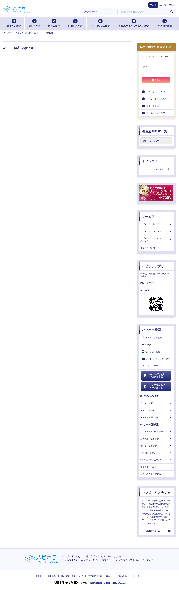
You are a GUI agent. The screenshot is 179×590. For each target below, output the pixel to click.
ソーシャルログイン (155, 92)
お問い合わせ (137, 576)
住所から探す (14, 23)
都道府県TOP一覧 (154, 131)
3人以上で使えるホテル (156, 460)
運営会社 (39, 576)
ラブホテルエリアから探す (156, 358)
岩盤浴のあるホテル (156, 446)
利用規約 (52, 576)
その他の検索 (165, 23)
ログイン (156, 80)
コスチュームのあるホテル (156, 431)
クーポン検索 (156, 403)
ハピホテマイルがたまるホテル (154, 386)
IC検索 (146, 344)
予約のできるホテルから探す (134, 23)
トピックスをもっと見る (160, 169)
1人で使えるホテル (156, 453)
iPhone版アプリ (156, 283)
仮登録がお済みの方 (155, 113)
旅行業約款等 (121, 576)
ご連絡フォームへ (154, 531)
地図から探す (75, 23)
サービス (148, 216)
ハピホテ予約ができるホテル (153, 376)
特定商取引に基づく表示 (99, 576)
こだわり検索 (150, 366)
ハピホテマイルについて (156, 231)
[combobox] (143, 11)
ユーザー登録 (166, 4)
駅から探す (34, 23)
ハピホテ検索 (151, 330)
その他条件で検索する (156, 474)
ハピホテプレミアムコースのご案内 (156, 239)
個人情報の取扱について (72, 576)
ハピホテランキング (156, 224)
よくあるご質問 (156, 248)
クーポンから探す (100, 23)
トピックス (150, 161)
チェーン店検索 (156, 410)
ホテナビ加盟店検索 (156, 417)
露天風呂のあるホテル (156, 438)
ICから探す (54, 23)
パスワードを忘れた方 (156, 99)
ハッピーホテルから (156, 492)
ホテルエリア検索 (152, 337)
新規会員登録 (152, 106)
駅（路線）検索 (151, 351)
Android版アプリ (156, 290)
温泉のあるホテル (156, 467)
